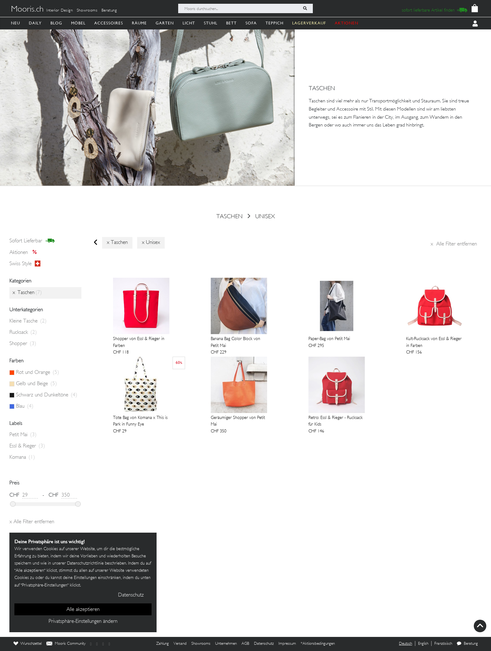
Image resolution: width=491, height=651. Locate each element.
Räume (139, 23)
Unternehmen (226, 644)
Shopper (22, 343)
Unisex (265, 217)
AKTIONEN (346, 23)
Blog (56, 23)
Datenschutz (264, 644)
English (423, 644)
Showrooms (87, 11)
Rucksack (23, 332)
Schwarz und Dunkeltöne (46, 395)
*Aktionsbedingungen (318, 644)
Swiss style (24, 263)
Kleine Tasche (28, 321)
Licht (189, 23)
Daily (35, 23)
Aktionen (24, 252)
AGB (245, 644)
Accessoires (108, 23)
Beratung (109, 11)
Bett (231, 23)
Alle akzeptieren (83, 609)
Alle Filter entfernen (454, 244)
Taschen (229, 217)
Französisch (443, 644)
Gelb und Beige (36, 383)
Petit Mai (23, 434)
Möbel (78, 23)
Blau (25, 406)
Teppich (274, 23)
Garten (165, 23)
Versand (180, 644)
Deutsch (405, 644)
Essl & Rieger (27, 446)
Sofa (251, 23)
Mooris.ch (27, 10)
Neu (15, 23)
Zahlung (162, 644)
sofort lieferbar (32, 241)
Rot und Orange (37, 372)
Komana (22, 457)
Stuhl (210, 23)
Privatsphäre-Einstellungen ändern (83, 621)
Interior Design (59, 11)
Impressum (287, 644)
